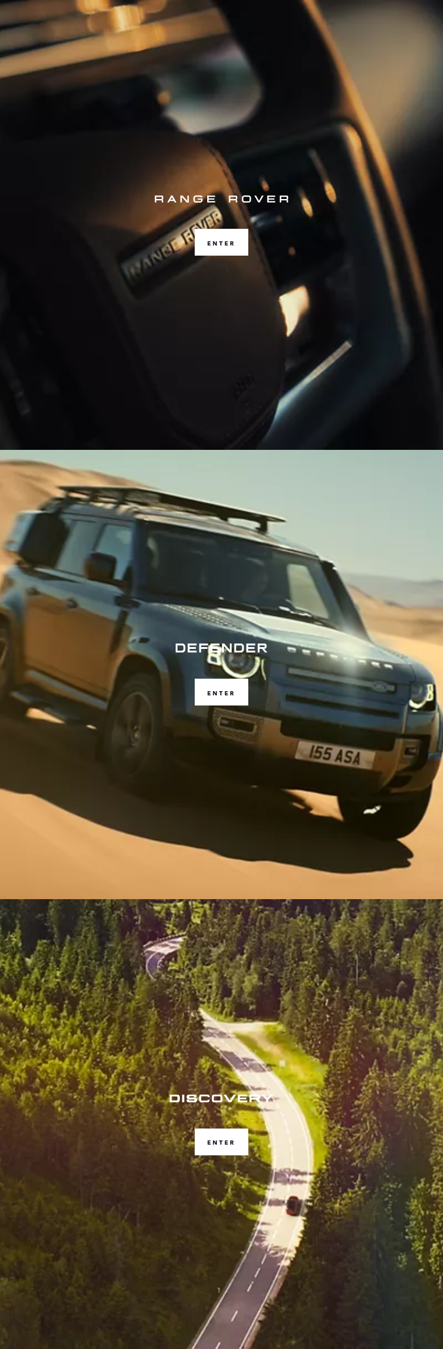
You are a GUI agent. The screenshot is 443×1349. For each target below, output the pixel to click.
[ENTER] (221, 225)
